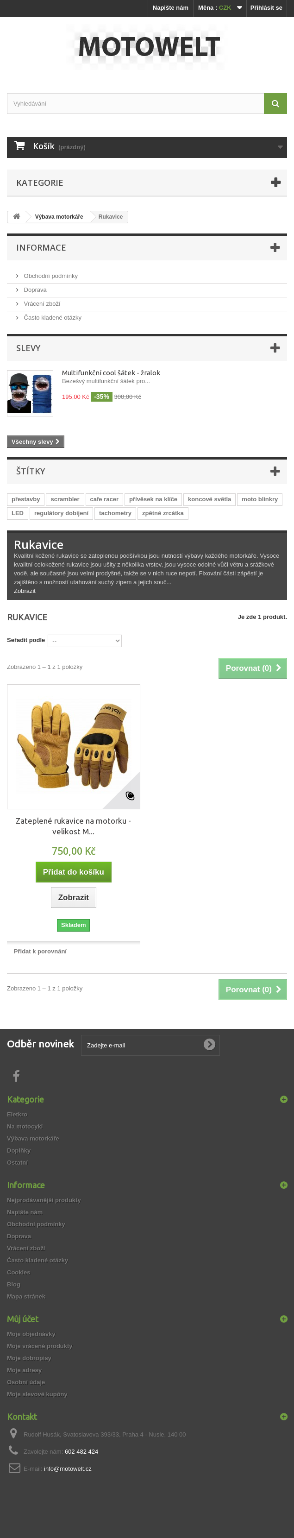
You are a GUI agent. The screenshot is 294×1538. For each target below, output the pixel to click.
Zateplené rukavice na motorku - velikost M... (73, 826)
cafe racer (104, 499)
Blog (13, 1284)
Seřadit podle (26, 640)
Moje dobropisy (29, 1358)
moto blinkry (260, 499)
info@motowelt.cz (68, 1468)
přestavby (26, 499)
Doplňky (19, 1150)
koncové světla (209, 499)
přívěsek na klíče (153, 499)
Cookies (19, 1272)
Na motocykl (25, 1126)
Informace (41, 247)
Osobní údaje (26, 1382)
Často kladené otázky (51, 317)
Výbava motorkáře (33, 1138)
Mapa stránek (26, 1296)
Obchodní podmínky (50, 275)
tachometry (115, 513)
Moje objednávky (31, 1333)
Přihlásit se (266, 7)
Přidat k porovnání (40, 951)
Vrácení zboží (41, 303)
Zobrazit (25, 590)
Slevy (28, 347)
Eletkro (17, 1114)
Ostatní (17, 1162)
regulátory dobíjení (61, 513)
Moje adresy (24, 1370)
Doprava (34, 289)
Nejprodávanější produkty (44, 1200)
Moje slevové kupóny (37, 1394)
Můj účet (22, 1319)
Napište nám (170, 7)
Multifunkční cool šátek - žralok (111, 373)
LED (18, 513)
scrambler (64, 499)
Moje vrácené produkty (40, 1346)
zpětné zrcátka (163, 513)
